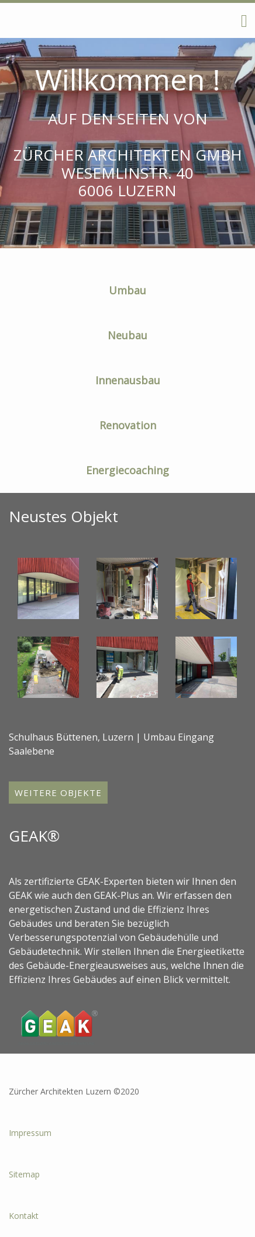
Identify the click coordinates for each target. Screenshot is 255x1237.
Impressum (30, 1132)
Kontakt (24, 1215)
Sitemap (24, 1174)
